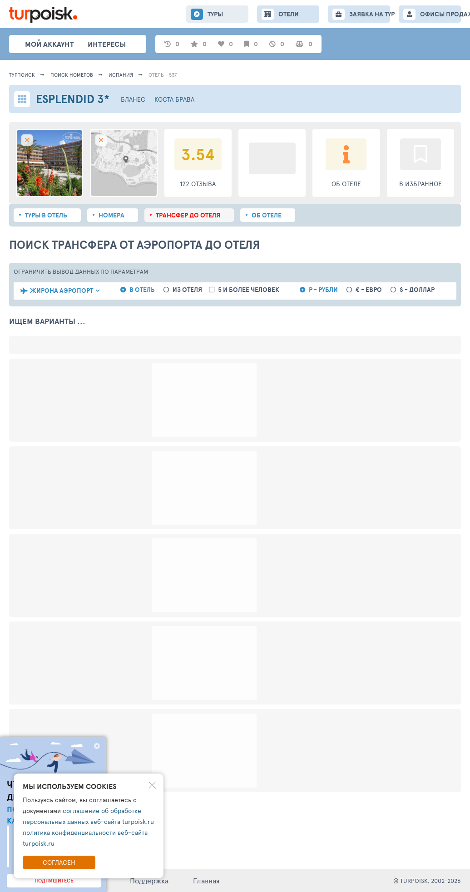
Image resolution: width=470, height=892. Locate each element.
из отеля (187, 290)
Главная (206, 880)
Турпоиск (22, 74)
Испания (121, 74)
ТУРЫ (215, 14)
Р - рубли (323, 290)
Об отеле (267, 215)
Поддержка (149, 880)
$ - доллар (417, 290)
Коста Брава (174, 99)
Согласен (59, 862)
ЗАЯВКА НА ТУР (369, 14)
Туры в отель (46, 215)
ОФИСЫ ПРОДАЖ (440, 14)
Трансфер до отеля (188, 215)
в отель (142, 290)
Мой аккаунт (49, 44)
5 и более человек (248, 290)
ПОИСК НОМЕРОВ (71, 74)
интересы (107, 44)
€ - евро (369, 290)
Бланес (133, 99)
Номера (111, 215)
